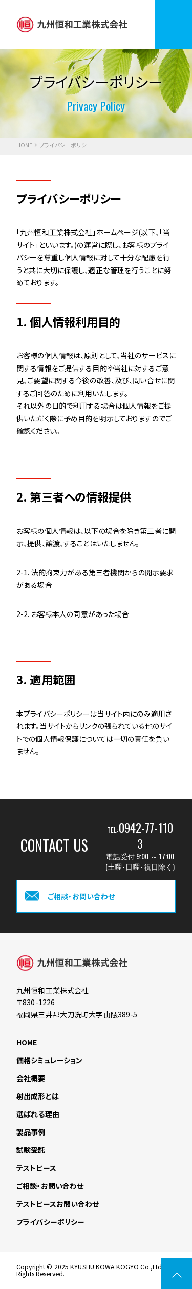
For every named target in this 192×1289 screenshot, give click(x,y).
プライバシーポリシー (50, 1222)
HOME (24, 145)
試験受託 (31, 1150)
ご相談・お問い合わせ (49, 1186)
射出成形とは (37, 1096)
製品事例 (31, 1132)
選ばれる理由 (37, 1114)
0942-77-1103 (146, 835)
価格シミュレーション (49, 1060)
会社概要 (31, 1078)
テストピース (36, 1168)
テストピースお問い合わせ (57, 1204)
